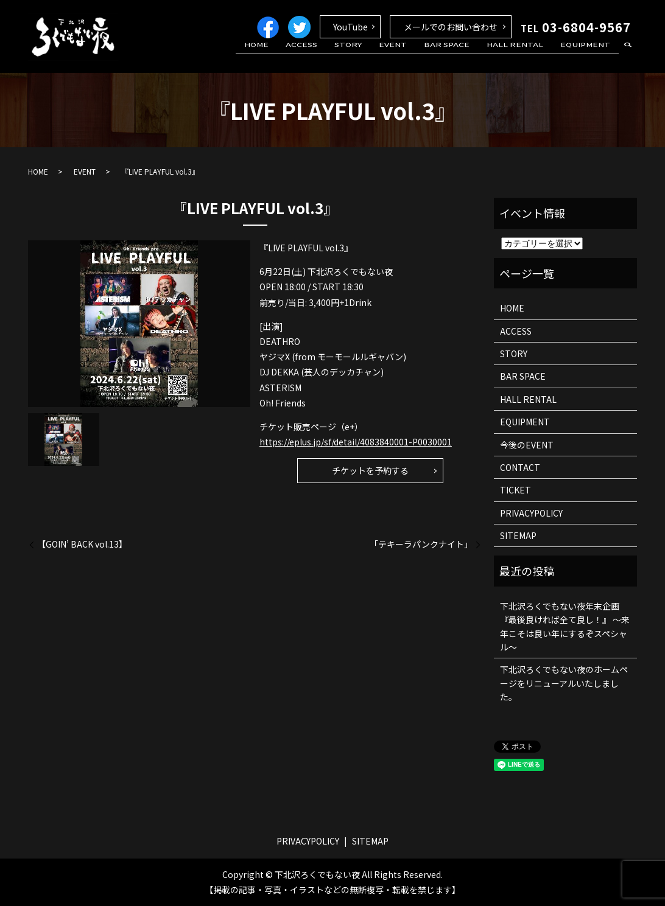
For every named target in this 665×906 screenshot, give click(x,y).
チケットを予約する (370, 470)
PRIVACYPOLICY (531, 513)
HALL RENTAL (525, 57)
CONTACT (520, 467)
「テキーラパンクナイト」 (421, 544)
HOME (301, 57)
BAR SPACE (464, 57)
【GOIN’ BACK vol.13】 (82, 544)
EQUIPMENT (589, 57)
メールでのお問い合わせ (451, 27)
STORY (378, 57)
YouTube (350, 27)
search (628, 57)
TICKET (515, 490)
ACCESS (339, 57)
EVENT (417, 57)
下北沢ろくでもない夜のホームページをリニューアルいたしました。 (564, 683)
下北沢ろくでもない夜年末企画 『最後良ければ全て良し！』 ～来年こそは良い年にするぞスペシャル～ (565, 626)
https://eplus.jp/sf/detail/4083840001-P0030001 (355, 442)
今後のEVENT (527, 445)
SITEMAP (518, 535)
